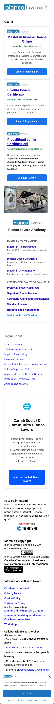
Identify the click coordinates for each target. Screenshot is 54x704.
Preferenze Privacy (14, 603)
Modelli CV (10, 364)
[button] (49, 676)
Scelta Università (13, 344)
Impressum (44, 700)
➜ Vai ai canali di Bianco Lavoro (27, 479)
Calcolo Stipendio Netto (17, 369)
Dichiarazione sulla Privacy (27, 700)
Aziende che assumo (16, 383)
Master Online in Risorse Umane (23, 610)
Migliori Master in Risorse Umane (23, 374)
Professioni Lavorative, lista (20, 379)
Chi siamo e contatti (16, 588)
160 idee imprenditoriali (18, 349)
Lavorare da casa (14, 359)
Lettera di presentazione (33, 364)
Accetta (27, 693)
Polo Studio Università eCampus (24, 647)
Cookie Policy (10, 700)
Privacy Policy (12, 593)
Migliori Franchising (15, 354)
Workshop (10, 624)
